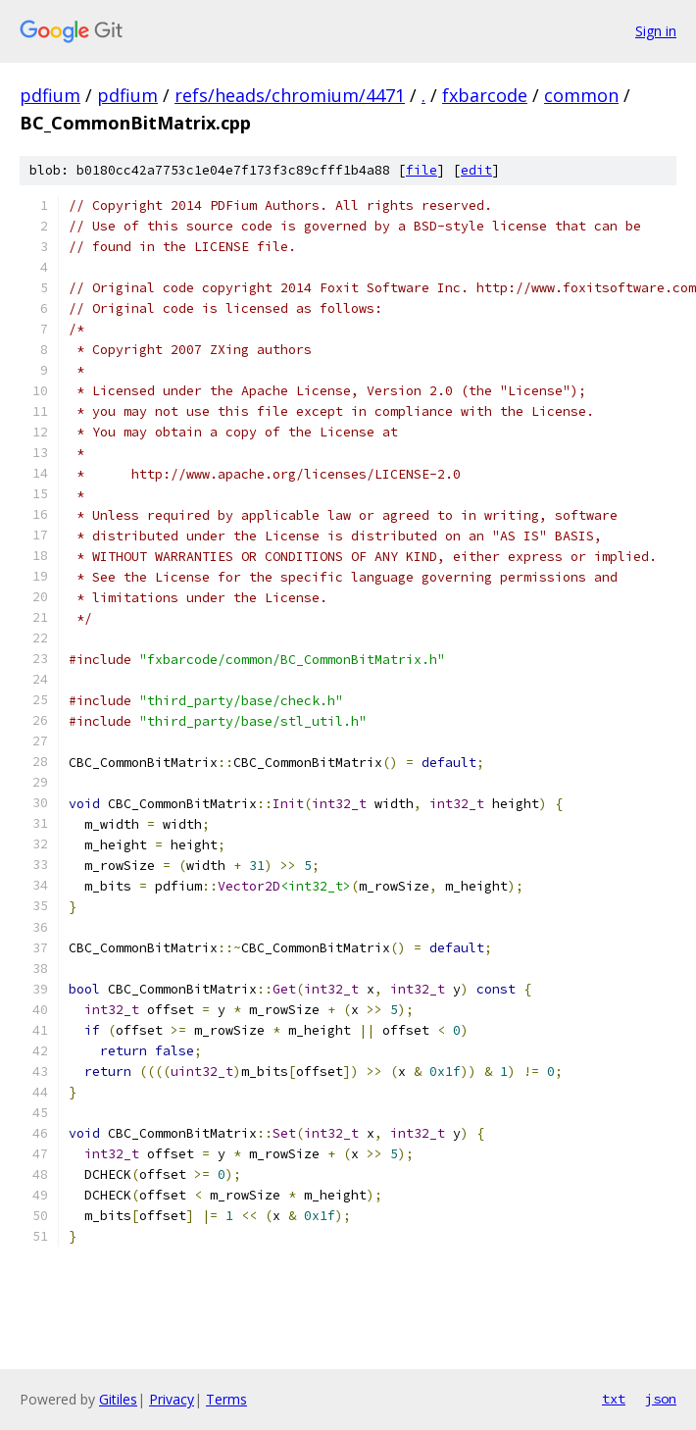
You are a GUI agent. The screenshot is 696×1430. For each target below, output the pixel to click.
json (660, 1398)
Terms (226, 1399)
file (421, 170)
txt (613, 1398)
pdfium (50, 95)
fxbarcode (484, 95)
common (581, 95)
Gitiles (118, 1399)
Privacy (171, 1399)
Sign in (655, 31)
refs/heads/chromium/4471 (289, 95)
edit (476, 170)
